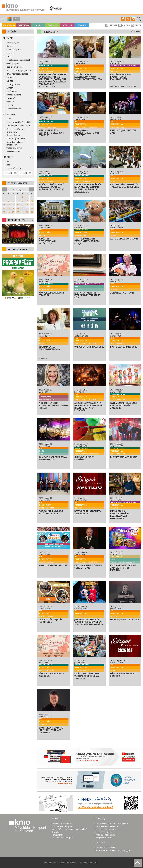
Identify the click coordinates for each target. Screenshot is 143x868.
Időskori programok (14, 67)
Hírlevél (111, 25)
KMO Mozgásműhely (15, 138)
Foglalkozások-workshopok (18, 60)
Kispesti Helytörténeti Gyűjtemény (15, 130)
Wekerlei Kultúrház (14, 151)
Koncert (9, 87)
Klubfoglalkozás (13, 84)
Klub (38, 25)
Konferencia (11, 91)
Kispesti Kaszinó (13, 135)
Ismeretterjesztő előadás (17, 74)
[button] (9, 20)
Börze (9, 46)
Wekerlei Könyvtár (14, 148)
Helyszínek (9, 114)
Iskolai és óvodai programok (18, 70)
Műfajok (8, 38)
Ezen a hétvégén (13, 168)
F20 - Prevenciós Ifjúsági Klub (19, 122)
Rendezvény (9, 25)
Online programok (14, 94)
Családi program (13, 49)
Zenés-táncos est (14, 108)
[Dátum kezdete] (10, 173)
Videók (136, 25)
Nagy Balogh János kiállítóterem (14, 143)
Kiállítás (9, 81)
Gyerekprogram (13, 63)
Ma (7, 161)
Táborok (52, 25)
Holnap (9, 164)
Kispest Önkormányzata (62, 823)
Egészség (10, 53)
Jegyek (16, 19)
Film (8, 56)
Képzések (67, 25)
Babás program (13, 42)
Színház (9, 105)
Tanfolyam (23, 25)
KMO (8, 118)
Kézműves (11, 77)
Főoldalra (135, 31)
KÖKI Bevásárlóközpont (62, 826)
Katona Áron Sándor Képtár (18, 125)
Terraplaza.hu (57, 835)
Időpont (8, 157)
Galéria (124, 25)
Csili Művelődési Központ (62, 837)
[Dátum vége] (25, 173)
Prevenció (82, 25)
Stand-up (10, 101)
